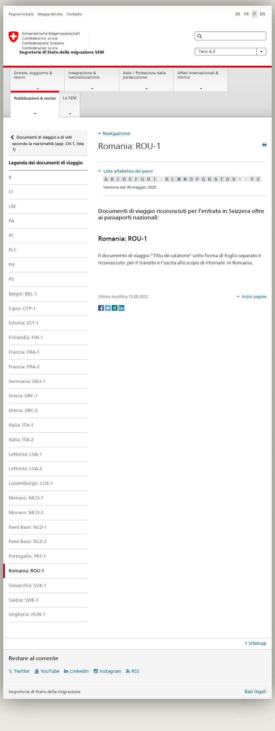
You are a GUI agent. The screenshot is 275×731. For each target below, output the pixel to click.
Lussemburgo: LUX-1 (31, 483)
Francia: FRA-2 (24, 366)
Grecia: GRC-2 (23, 410)
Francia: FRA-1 (24, 352)
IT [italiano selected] (254, 13)
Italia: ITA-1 (21, 425)
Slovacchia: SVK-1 (28, 585)
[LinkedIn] (121, 307)
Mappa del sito (50, 14)
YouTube (49, 671)
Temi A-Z (230, 51)
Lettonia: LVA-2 (25, 468)
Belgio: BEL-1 (23, 294)
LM (12, 206)
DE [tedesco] (237, 13)
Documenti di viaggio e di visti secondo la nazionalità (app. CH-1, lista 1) (48, 141)
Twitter (22, 671)
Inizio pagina (253, 296)
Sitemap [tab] (257, 643)
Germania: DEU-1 (27, 381)
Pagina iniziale (21, 14)
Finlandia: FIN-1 (26, 337)
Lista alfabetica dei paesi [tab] (127, 171)
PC (11, 235)
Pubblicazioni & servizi (36, 100)
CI (11, 191)
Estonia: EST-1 (24, 322)
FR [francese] (246, 13)
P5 (11, 279)
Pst (12, 264)
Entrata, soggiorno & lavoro (33, 75)
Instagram (110, 671)
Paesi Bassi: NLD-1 (28, 527)
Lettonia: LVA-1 (25, 454)
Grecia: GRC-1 (23, 395)
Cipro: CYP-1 (22, 308)
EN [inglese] (262, 13)
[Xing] (115, 307)
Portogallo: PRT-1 (27, 556)
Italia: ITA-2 (21, 439)
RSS (135, 671)
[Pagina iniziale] (93, 43)
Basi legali (255, 691)
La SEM (70, 98)
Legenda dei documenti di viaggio (46, 163)
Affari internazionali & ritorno (197, 75)
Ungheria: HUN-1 (27, 614)
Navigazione (116, 133)
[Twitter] (108, 307)
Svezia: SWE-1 (24, 600)
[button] (200, 36)
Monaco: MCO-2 (26, 512)
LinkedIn (79, 671)
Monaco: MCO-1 (26, 498)
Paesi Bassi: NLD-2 (28, 541)
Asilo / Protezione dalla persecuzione (144, 75)
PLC (12, 250)
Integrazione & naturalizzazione (84, 75)
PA (11, 221)
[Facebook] (101, 307)
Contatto (74, 14)
